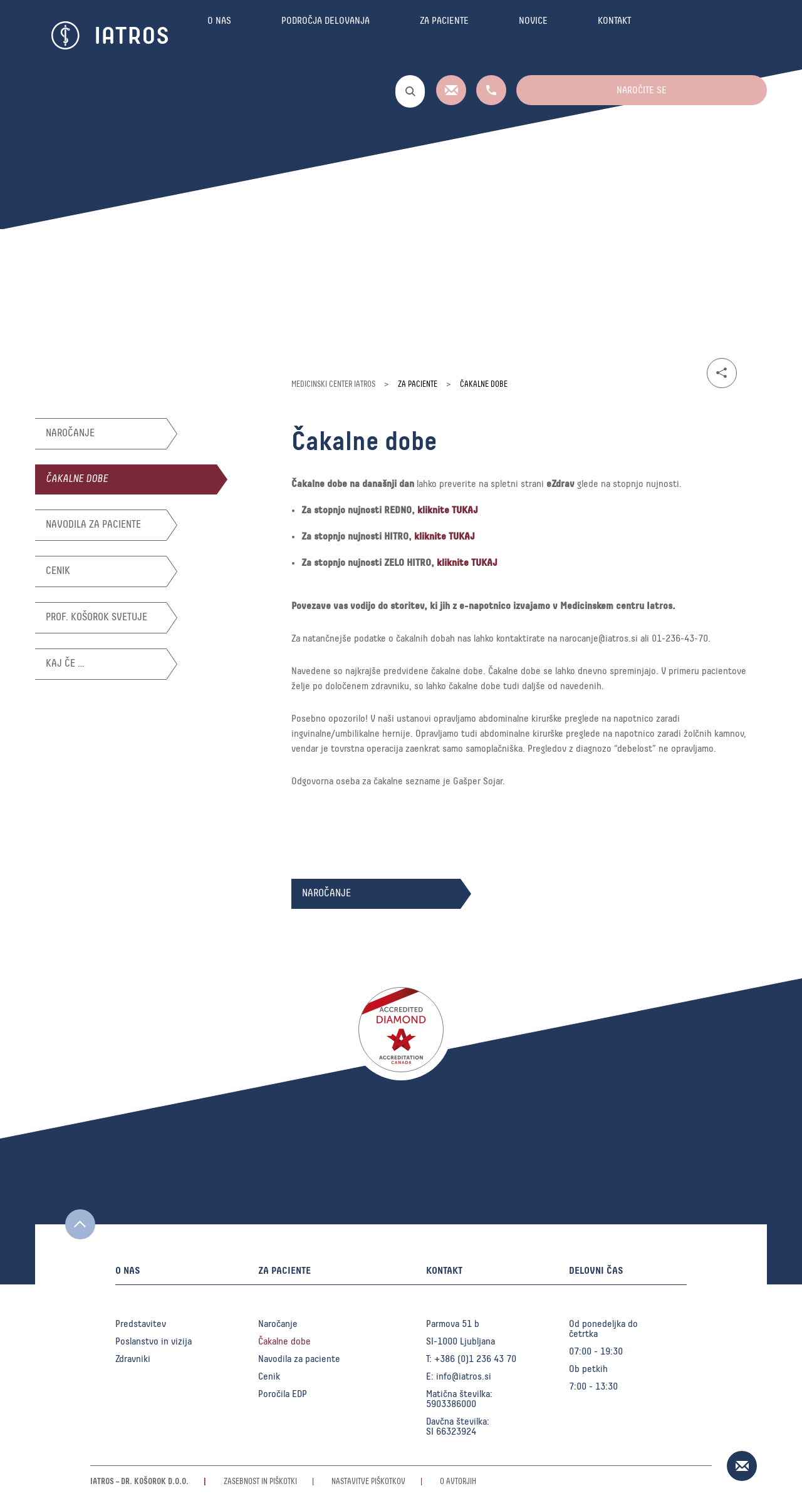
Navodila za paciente (93, 525)
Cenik (58, 571)
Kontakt (614, 36)
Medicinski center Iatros (333, 385)
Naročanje (70, 433)
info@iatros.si (463, 1376)
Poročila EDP (282, 1394)
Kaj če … (65, 663)
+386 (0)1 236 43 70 (475, 1359)
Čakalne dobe (77, 479)
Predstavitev (140, 1324)
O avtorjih (458, 1482)
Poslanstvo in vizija (153, 1341)
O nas (219, 36)
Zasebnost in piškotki (260, 1482)
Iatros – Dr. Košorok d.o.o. (139, 1482)
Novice (533, 36)
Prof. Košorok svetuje (96, 617)
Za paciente (444, 36)
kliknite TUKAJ (447, 510)
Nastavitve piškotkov (368, 1482)
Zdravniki (132, 1359)
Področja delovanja (325, 36)
